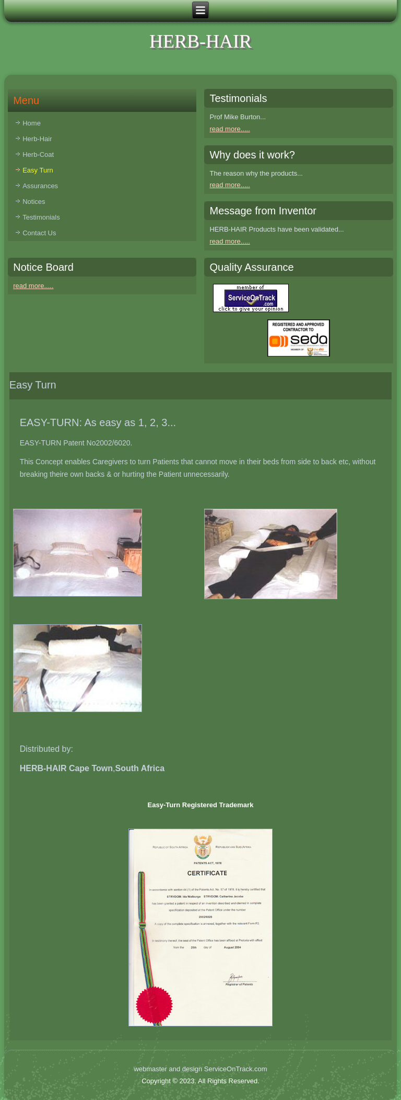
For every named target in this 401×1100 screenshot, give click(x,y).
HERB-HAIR (200, 41)
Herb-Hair (37, 139)
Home (31, 123)
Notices (33, 201)
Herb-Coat (38, 154)
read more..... (229, 129)
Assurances (40, 186)
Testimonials (41, 217)
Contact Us (39, 233)
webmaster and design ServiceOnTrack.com (200, 1069)
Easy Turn (37, 170)
